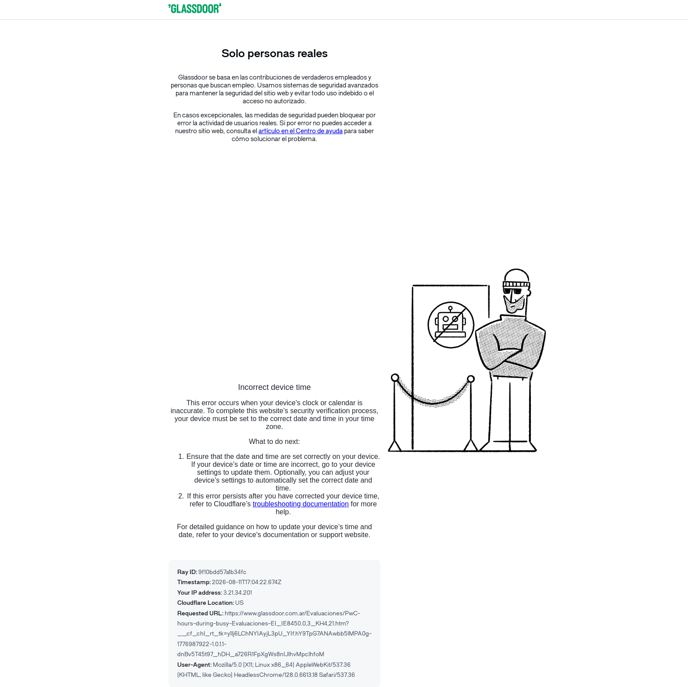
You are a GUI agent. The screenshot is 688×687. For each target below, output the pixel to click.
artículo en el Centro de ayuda (300, 131)
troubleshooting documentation (301, 504)
